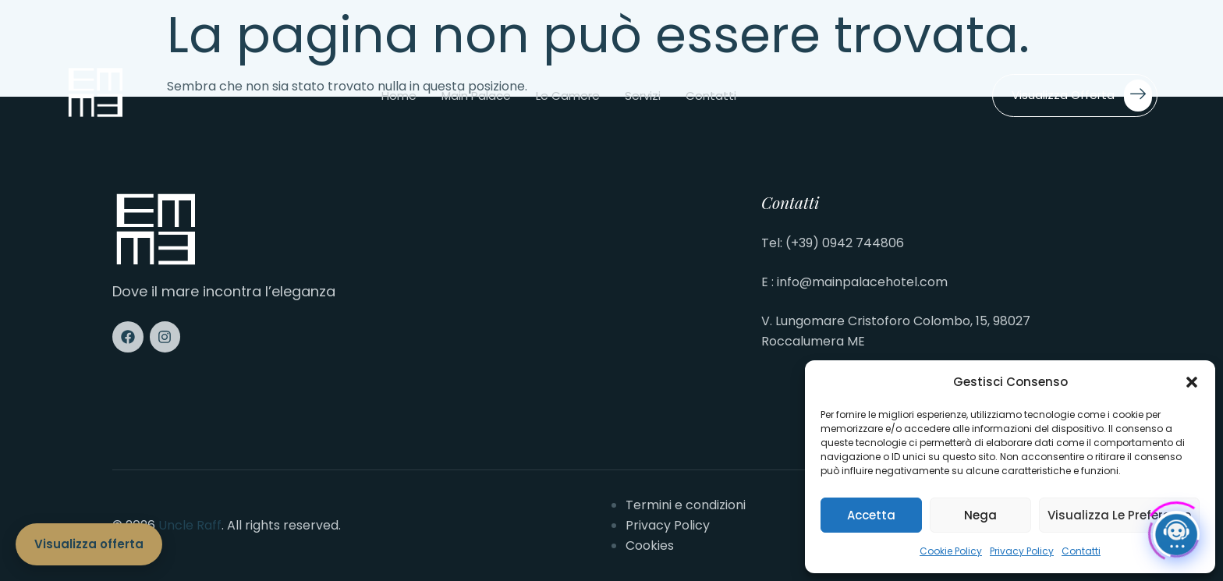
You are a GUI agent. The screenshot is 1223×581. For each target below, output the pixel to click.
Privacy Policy (1022, 551)
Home (399, 95)
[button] (1192, 382)
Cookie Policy (951, 551)
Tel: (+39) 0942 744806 (832, 243)
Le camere (568, 95)
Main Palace (476, 95)
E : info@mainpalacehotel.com (854, 282)
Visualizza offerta (1082, 96)
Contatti (1081, 551)
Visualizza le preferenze (1119, 515)
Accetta (871, 515)
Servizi (643, 95)
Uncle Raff (190, 525)
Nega (980, 515)
